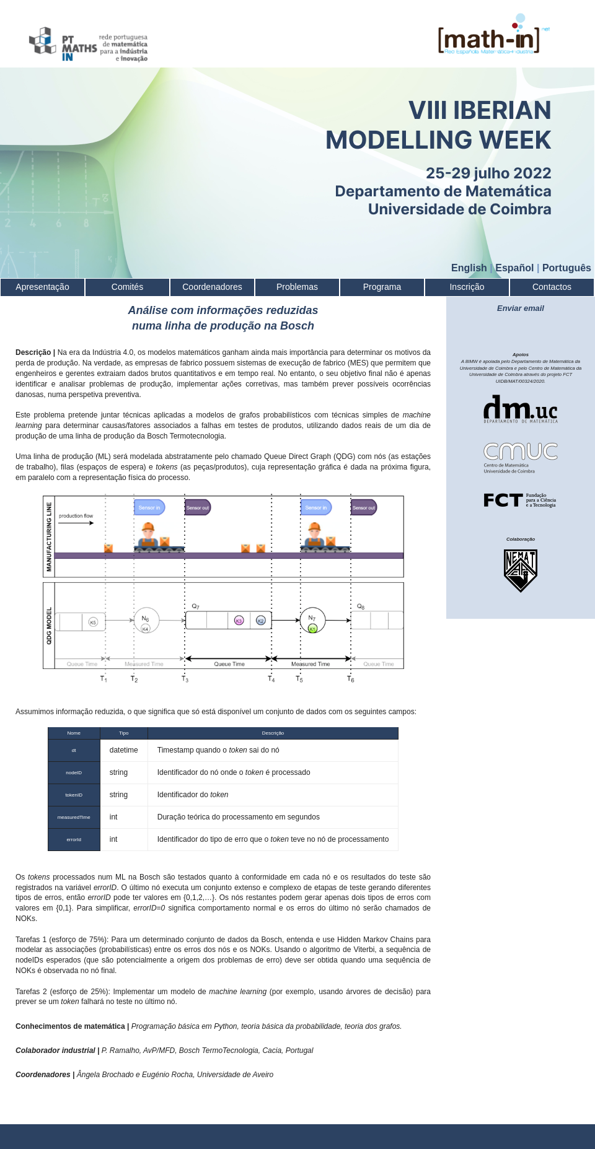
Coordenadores (212, 287)
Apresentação (42, 287)
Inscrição (466, 287)
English (469, 268)
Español (514, 268)
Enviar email (520, 308)
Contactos (551, 287)
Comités (127, 287)
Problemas (297, 287)
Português (566, 268)
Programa (382, 287)
